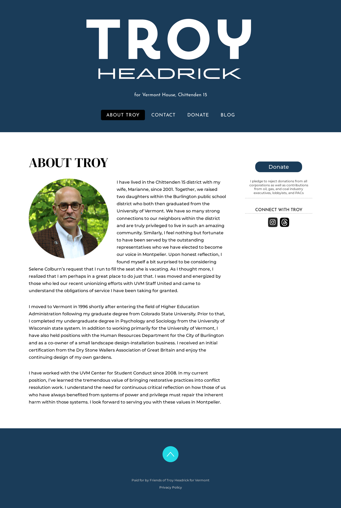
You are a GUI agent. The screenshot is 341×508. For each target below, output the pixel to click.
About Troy (123, 115)
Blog (228, 115)
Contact (163, 115)
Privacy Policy (170, 487)
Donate (198, 115)
